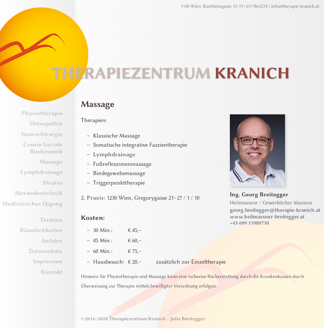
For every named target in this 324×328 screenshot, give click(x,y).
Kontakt (52, 272)
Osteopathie (46, 123)
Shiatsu (53, 182)
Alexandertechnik (38, 193)
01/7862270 (257, 6)
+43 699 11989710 (249, 223)
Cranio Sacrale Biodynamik (43, 147)
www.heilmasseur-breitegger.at (267, 217)
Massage (51, 161)
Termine (51, 220)
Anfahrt (52, 241)
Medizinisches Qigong (32, 203)
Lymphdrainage (41, 172)
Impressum (48, 261)
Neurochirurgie (42, 134)
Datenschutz (46, 251)
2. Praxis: (93, 198)
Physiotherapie (42, 113)
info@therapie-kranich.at (295, 6)
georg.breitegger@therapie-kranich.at (275, 210)
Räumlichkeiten (41, 230)
